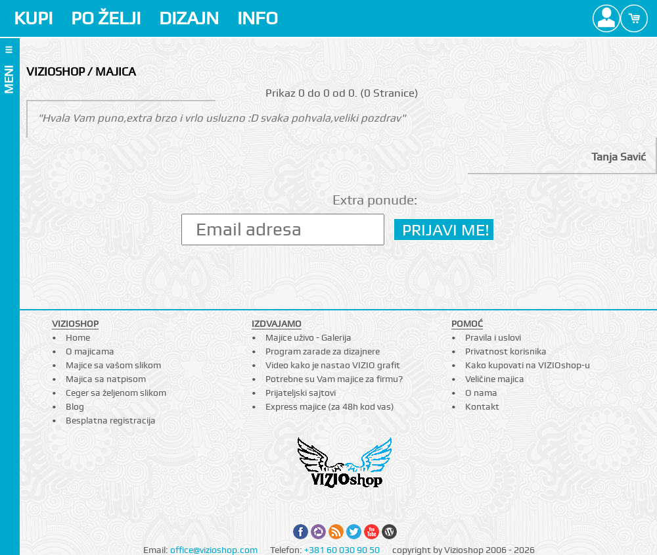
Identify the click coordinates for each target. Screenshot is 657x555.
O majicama (90, 351)
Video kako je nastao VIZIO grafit (332, 365)
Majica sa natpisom (106, 379)
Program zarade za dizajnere (322, 351)
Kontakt (482, 406)
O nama (481, 392)
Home (78, 337)
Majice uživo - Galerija (308, 337)
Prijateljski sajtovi (300, 392)
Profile (606, 18)
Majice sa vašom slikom (113, 365)
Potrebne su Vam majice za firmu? (334, 379)
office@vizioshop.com (214, 549)
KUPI (33, 18)
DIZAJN (189, 18)
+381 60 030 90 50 (342, 549)
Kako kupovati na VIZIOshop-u (527, 365)
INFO (257, 18)
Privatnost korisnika (506, 351)
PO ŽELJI (106, 18)
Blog (75, 406)
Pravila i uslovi (493, 337)
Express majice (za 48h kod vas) (329, 406)
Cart (634, 18)
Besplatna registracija (111, 420)
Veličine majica (494, 379)
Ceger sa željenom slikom (116, 392)
